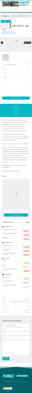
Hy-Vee (4, 261)
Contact (16, 114)
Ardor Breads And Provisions (9, 253)
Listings (13, 15)
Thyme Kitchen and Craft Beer (9, 229)
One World (4, 237)
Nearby (16, 112)
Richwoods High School (7, 281)
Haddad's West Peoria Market (9, 269)
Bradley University (6, 277)
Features (16, 106)
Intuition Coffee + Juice (7, 245)
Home (8, 15)
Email (7, 21)
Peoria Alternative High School (9, 285)
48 (29, 308)
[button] (16, 9)
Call (3, 21)
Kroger (4, 265)
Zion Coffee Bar (6, 249)
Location (16, 109)
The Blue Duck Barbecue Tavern (9, 233)
